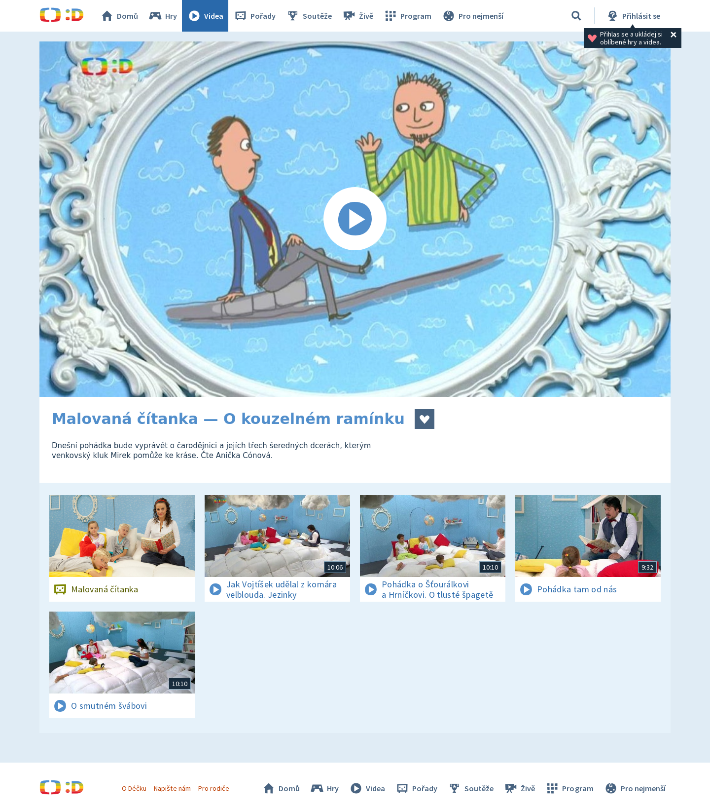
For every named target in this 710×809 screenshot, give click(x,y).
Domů (119, 15)
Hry (162, 15)
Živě (357, 15)
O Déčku (134, 788)
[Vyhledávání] (576, 16)
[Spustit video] (355, 219)
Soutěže (308, 15)
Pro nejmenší (472, 15)
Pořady (254, 15)
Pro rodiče (213, 788)
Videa (205, 15)
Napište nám (172, 788)
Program (407, 15)
